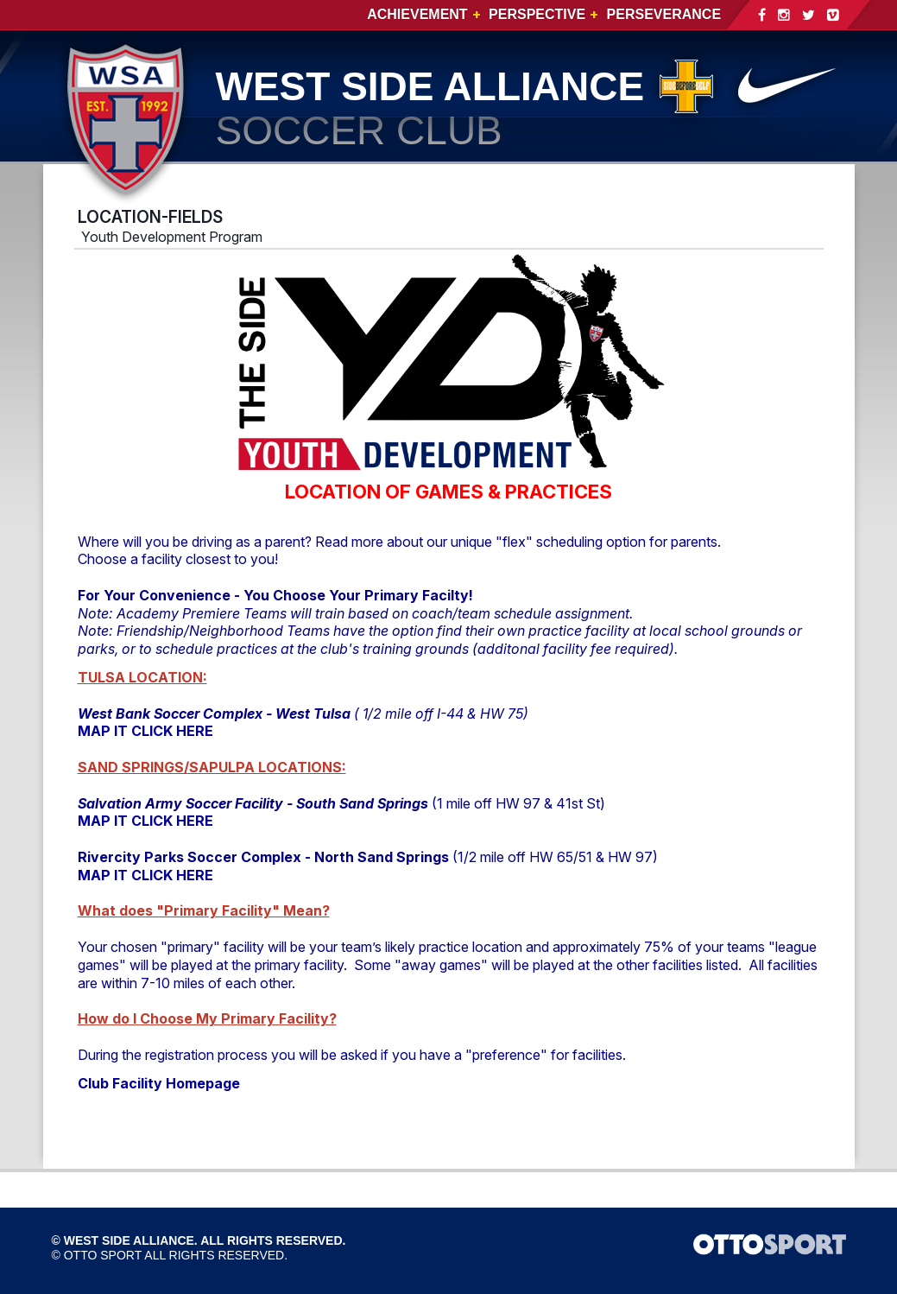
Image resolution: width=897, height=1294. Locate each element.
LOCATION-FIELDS (150, 216)
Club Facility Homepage (159, 1083)
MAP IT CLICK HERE (145, 730)
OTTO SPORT (103, 1255)
